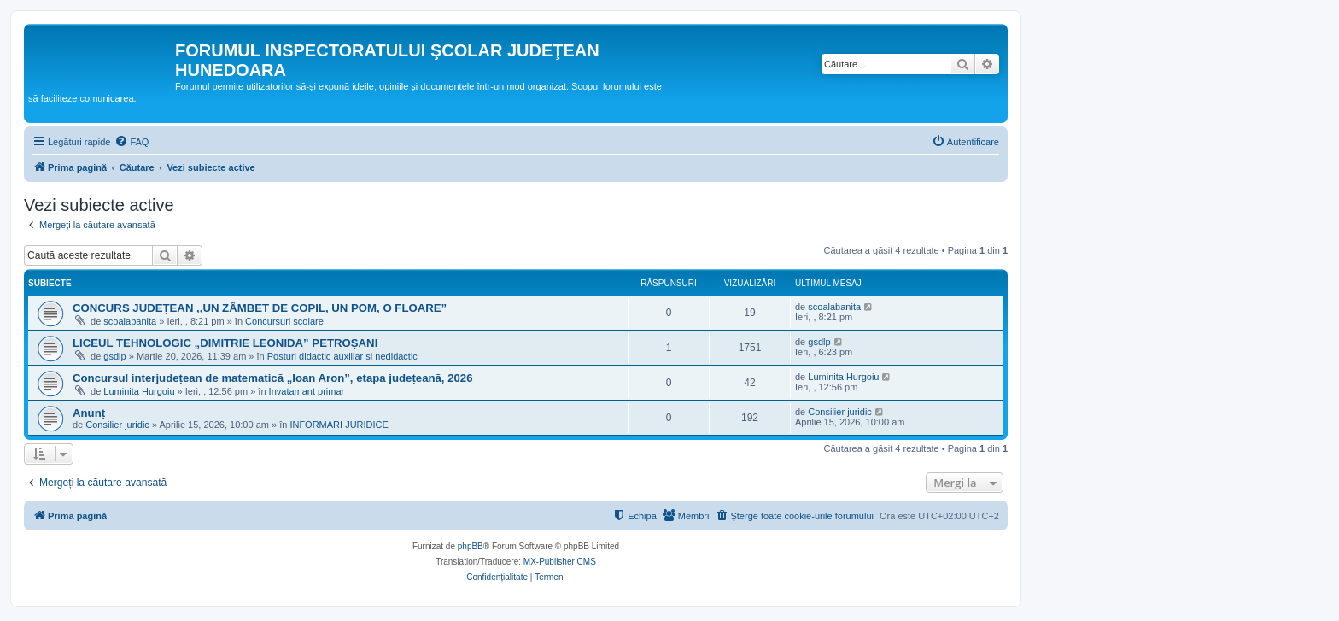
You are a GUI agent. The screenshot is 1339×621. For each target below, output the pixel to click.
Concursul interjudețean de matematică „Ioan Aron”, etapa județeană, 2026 (273, 378)
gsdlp (114, 356)
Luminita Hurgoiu (138, 391)
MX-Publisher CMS (559, 561)
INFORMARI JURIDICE (339, 424)
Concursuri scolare (284, 321)
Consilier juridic (117, 424)
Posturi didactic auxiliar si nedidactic (342, 356)
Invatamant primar (307, 391)
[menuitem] (131, 142)
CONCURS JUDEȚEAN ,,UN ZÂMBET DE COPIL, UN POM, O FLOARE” (260, 308)
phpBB (470, 546)
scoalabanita (129, 321)
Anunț (89, 413)
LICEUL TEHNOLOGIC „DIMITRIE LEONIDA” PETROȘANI (225, 343)
